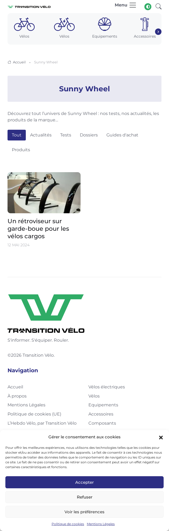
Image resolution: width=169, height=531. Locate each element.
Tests (65, 135)
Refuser (84, 497)
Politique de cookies (68, 524)
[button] (161, 437)
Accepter (84, 482)
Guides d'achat (122, 135)
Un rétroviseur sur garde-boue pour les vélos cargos (38, 228)
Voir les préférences (84, 511)
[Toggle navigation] (126, 6)
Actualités (41, 135)
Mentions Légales (101, 524)
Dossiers (89, 135)
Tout (16, 135)
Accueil (19, 62)
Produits (21, 149)
